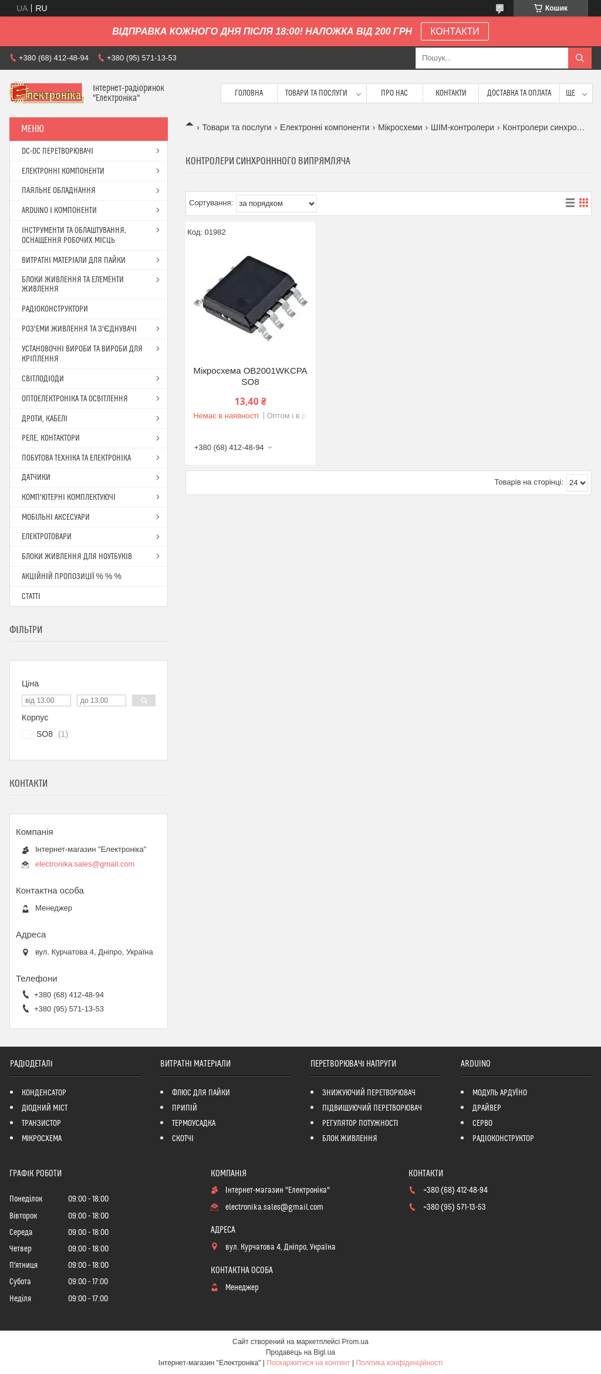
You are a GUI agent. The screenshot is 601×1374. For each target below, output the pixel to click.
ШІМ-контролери (462, 127)
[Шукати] (580, 58)
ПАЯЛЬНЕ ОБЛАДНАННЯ (59, 190)
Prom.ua (355, 1342)
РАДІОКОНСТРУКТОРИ (55, 309)
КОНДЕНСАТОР (44, 1093)
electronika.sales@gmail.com (84, 863)
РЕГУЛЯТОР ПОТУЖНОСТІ (360, 1123)
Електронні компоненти (325, 127)
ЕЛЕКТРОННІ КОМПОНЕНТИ (63, 171)
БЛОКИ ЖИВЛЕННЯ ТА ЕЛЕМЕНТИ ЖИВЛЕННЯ (73, 284)
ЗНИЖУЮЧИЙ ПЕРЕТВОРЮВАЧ (369, 1093)
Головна (249, 93)
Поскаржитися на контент (308, 1363)
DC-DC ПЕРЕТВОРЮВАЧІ (57, 151)
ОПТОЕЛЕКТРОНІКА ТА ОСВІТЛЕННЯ (75, 399)
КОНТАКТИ (455, 31)
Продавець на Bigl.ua (300, 1352)
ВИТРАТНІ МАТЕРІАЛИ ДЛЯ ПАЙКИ (74, 260)
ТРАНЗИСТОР (41, 1123)
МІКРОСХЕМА (42, 1138)
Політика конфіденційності (399, 1363)
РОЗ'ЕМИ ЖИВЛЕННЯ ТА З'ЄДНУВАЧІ (79, 329)
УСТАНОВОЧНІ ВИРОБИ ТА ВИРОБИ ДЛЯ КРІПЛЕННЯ (82, 354)
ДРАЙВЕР (486, 1108)
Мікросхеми (400, 127)
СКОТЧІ (183, 1138)
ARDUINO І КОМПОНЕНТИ (59, 210)
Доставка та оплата (519, 93)
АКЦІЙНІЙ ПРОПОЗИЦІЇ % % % (71, 576)
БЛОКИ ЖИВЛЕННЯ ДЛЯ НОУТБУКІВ (77, 556)
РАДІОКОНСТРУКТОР (503, 1138)
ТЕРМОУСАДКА (193, 1123)
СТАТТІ (31, 596)
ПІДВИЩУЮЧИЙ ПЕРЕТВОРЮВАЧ (372, 1108)
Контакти (451, 93)
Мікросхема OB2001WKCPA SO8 (251, 376)
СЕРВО (482, 1123)
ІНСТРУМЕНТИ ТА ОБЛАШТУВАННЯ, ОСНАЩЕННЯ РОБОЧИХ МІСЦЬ (74, 235)
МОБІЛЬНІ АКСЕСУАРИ (56, 517)
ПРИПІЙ (184, 1108)
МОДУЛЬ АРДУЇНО (499, 1093)
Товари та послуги (316, 93)
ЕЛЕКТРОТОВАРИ (47, 537)
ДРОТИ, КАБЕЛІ (44, 419)
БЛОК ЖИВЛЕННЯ (349, 1138)
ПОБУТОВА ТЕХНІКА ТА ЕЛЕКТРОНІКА (76, 458)
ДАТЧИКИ (36, 477)
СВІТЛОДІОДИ (43, 379)
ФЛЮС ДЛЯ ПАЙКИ (201, 1093)
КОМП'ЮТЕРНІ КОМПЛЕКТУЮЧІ (69, 497)
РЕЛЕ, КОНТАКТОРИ (51, 438)
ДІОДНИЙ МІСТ (45, 1108)
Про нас (394, 93)
